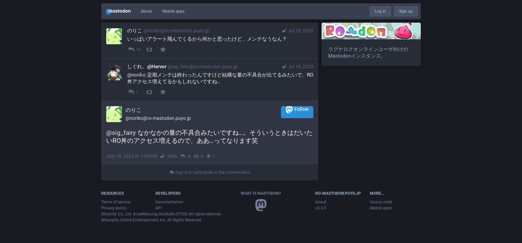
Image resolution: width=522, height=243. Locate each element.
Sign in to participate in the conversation (210, 172)
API (158, 208)
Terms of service (115, 202)
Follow (297, 109)
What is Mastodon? (261, 193)
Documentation (169, 202)
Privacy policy (113, 208)
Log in (380, 11)
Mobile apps (173, 11)
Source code (381, 202)
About (146, 11)
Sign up (406, 11)
